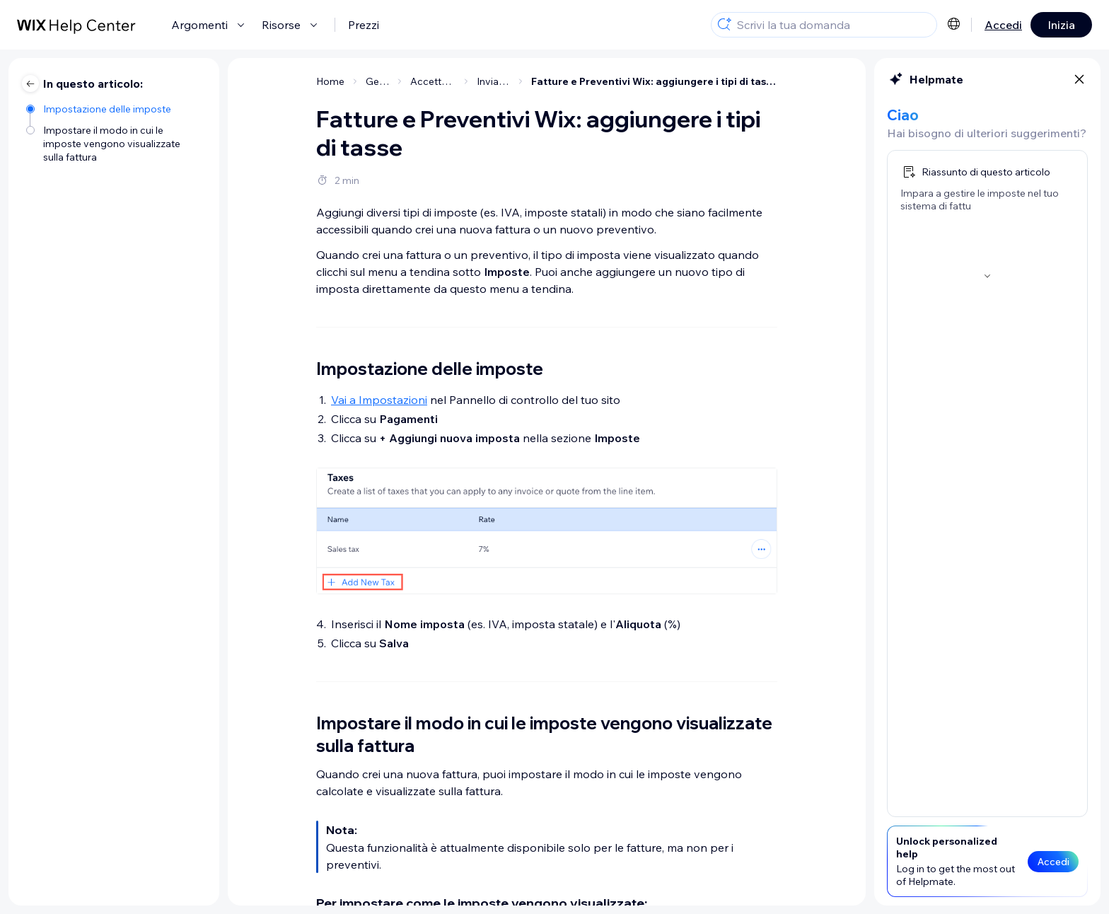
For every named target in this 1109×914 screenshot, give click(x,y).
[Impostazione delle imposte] (115, 107)
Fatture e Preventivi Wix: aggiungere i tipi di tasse (654, 81)
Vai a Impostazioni (379, 400)
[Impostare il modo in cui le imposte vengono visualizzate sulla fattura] (115, 142)
